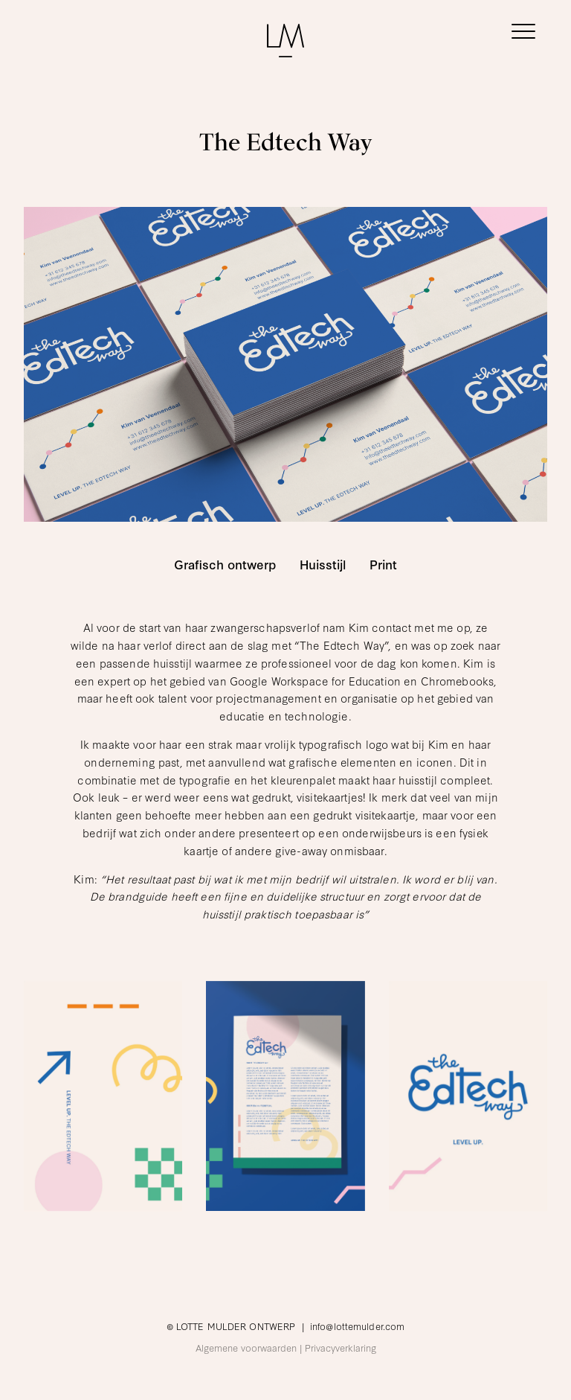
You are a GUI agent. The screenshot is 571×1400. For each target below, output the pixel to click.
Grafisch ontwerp (225, 564)
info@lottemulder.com (357, 1325)
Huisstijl (323, 564)
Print (383, 564)
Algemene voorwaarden (246, 1347)
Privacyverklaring (340, 1347)
